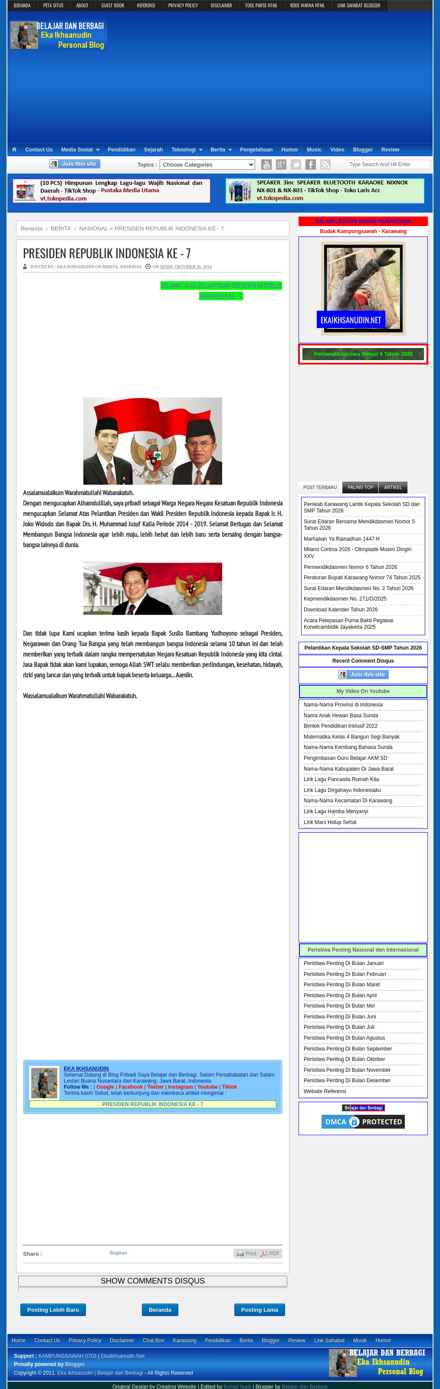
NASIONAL (131, 266)
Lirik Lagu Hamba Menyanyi (336, 811)
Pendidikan (121, 150)
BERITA (110, 266)
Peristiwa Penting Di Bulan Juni (340, 1017)
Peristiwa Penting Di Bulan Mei (339, 1006)
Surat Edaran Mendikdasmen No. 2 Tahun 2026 (359, 588)
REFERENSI (146, 5)
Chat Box (153, 1340)
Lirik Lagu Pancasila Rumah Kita (341, 779)
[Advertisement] (270, 76)
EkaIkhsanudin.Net (122, 1356)
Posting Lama (259, 1310)
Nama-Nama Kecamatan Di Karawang (348, 801)
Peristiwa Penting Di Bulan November (347, 1070)
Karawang (184, 1340)
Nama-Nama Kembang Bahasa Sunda (348, 747)
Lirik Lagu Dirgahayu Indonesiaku (342, 790)
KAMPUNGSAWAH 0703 (68, 1356)
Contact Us (39, 150)
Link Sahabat (329, 1340)
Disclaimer (122, 1340)
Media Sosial (77, 150)
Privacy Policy (85, 1340)
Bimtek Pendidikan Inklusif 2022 (341, 726)
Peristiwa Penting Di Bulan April (340, 995)
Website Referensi (325, 1091)
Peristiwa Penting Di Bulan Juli (339, 1027)
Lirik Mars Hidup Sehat (330, 822)
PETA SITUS (53, 5)
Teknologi (183, 150)
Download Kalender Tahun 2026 (341, 610)
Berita (217, 150)
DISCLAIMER (221, 5)
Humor (290, 150)
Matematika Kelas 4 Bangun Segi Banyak (352, 737)
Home (19, 1340)
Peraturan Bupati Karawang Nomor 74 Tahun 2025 (362, 578)
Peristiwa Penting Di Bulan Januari (344, 963)
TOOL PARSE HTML (261, 5)
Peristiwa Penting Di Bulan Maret (342, 985)
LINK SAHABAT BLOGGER (359, 5)
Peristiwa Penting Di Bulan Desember (347, 1080)
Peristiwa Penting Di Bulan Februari (345, 974)
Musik (360, 1340)
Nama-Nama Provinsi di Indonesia (343, 705)
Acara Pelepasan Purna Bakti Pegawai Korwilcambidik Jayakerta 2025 (348, 623)
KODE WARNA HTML (307, 5)
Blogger (363, 150)
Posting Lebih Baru (53, 1310)
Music (314, 150)
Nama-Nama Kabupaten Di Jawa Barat (349, 769)
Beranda (160, 1310)
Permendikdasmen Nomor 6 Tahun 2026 (350, 567)
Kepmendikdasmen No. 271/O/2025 (345, 599)
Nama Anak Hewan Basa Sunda (341, 716)
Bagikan (118, 1252)
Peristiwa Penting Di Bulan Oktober (344, 1059)
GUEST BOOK (113, 5)
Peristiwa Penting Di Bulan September (348, 1049)
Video (337, 150)
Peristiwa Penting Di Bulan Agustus (344, 1038)
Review (390, 150)
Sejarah (153, 150)
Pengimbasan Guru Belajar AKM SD (345, 758)
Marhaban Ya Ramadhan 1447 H (342, 539)
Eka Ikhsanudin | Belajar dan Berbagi (100, 1373)
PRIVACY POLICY (183, 5)
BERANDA (22, 5)
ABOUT (82, 5)
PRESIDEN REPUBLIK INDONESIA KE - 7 (107, 252)
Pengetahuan (256, 150)
